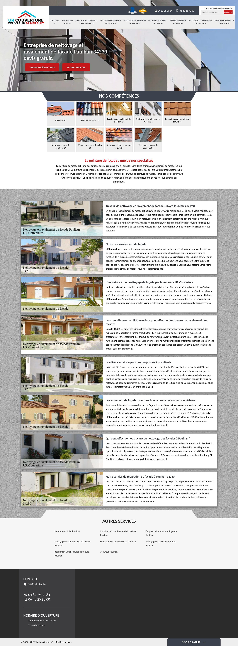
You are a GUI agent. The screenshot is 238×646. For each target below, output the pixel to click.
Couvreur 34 (54, 22)
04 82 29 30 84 (163, 10)
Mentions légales (63, 642)
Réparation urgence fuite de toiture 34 (135, 22)
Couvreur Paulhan (109, 551)
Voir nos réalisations (42, 67)
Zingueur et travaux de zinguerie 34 (224, 22)
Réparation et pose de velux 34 (178, 22)
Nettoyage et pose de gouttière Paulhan (161, 543)
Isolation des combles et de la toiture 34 (86, 22)
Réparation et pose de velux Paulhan (118, 541)
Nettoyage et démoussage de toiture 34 (200, 22)
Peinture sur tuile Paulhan (67, 531)
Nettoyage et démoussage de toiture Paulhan (72, 543)
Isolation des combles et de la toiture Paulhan (118, 533)
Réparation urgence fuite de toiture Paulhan (71, 553)
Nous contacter (76, 67)
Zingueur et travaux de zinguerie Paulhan (161, 533)
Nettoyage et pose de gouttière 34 (157, 22)
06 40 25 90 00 (184, 10)
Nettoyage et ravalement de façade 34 (111, 22)
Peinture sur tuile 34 (67, 22)
